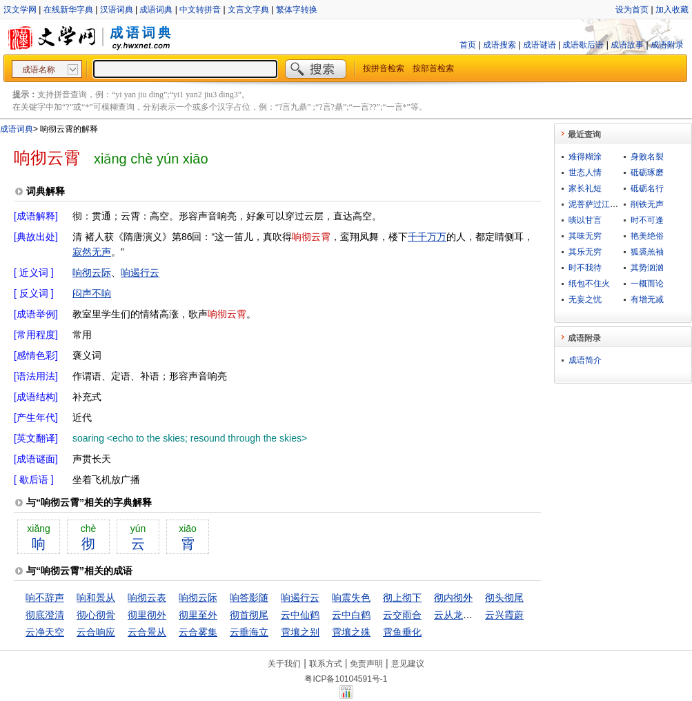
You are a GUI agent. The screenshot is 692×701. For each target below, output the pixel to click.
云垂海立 (249, 632)
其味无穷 (585, 236)
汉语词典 (116, 9)
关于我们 (284, 664)
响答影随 (249, 597)
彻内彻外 (453, 597)
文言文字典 (248, 9)
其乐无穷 (585, 252)
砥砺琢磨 (647, 172)
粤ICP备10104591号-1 (345, 679)
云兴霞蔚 (504, 614)
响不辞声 (45, 597)
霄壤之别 (300, 632)
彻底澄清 (45, 614)
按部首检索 (433, 68)
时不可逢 (647, 220)
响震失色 (351, 597)
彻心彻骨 (96, 614)
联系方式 (325, 664)
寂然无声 (91, 251)
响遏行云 (140, 272)
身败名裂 (647, 156)
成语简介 (585, 360)
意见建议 (407, 664)
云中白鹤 (351, 614)
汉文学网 (20, 9)
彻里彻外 (147, 614)
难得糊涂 (585, 156)
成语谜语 (539, 45)
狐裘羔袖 (647, 252)
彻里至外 (198, 614)
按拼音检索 (383, 68)
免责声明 (366, 664)
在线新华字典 (68, 9)
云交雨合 (402, 614)
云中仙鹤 (300, 614)
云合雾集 (198, 632)
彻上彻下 (402, 597)
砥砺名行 (647, 188)
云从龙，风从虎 (468, 614)
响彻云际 (91, 272)
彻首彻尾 (249, 614)
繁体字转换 (296, 9)
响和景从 (96, 597)
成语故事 (627, 45)
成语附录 (667, 45)
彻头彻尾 (504, 597)
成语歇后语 (583, 45)
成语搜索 (499, 45)
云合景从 (147, 632)
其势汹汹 (647, 268)
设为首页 (632, 9)
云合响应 (96, 632)
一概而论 (647, 283)
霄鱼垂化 (402, 632)
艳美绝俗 (647, 236)
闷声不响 (91, 293)
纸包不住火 (589, 283)
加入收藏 (672, 9)
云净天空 (45, 632)
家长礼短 (585, 188)
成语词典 (155, 9)
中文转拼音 (200, 9)
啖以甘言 (585, 220)
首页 (467, 45)
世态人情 (585, 172)
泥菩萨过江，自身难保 (610, 204)
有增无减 (647, 299)
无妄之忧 (585, 299)
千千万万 (427, 236)
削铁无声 (647, 204)
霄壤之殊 (351, 632)
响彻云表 (147, 597)
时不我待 (585, 268)
